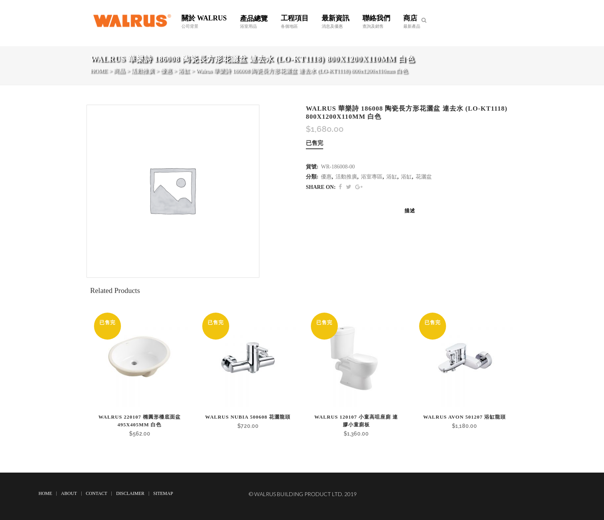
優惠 (326, 177)
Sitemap (163, 493)
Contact (96, 493)
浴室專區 (372, 177)
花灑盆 (424, 177)
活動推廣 (346, 177)
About (69, 493)
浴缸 (391, 177)
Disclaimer (130, 493)
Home (45, 493)
